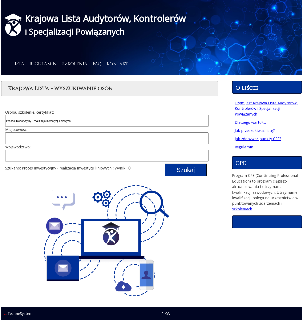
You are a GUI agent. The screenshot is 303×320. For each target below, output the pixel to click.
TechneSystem (18, 313)
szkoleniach (242, 208)
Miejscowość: (16, 129)
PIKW (165, 313)
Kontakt (117, 64)
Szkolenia (74, 64)
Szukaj (186, 170)
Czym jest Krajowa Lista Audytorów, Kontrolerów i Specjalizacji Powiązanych (266, 108)
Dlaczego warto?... (250, 122)
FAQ (97, 64)
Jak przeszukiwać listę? (255, 130)
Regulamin (43, 64)
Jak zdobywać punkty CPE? (258, 138)
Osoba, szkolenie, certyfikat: (29, 112)
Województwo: (18, 146)
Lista (18, 64)
